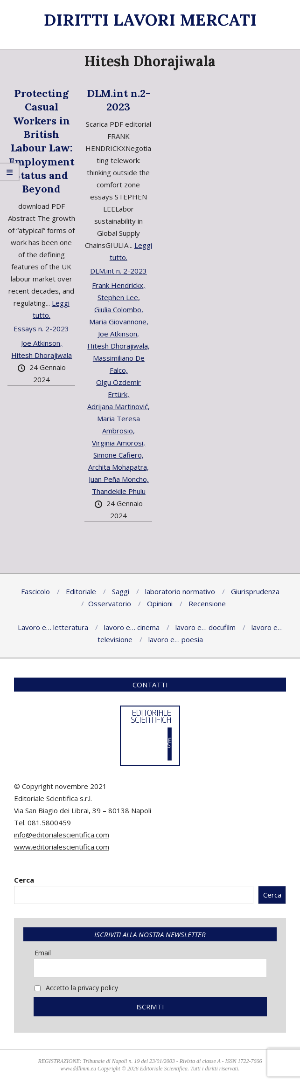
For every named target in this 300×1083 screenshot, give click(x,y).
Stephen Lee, (119, 297)
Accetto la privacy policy (76, 987)
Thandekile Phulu (119, 491)
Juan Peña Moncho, (119, 479)
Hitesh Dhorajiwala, (118, 345)
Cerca (24, 879)
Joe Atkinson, (41, 343)
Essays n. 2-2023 (41, 328)
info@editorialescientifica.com (61, 834)
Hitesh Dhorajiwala (41, 355)
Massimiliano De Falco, (119, 364)
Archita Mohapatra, (118, 467)
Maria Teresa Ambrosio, (118, 424)
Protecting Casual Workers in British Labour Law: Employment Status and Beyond (41, 141)
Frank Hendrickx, (118, 285)
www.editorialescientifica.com (61, 846)
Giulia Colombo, (118, 309)
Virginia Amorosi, (118, 442)
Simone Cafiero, (118, 454)
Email (43, 952)
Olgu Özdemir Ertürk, (118, 388)
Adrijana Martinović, (118, 406)
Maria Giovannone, (118, 321)
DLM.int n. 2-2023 (118, 270)
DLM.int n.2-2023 (118, 100)
